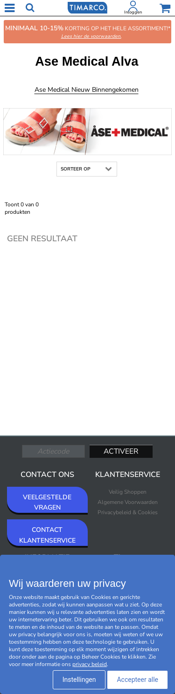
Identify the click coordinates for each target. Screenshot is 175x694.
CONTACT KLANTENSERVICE (47, 534)
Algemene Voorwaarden (128, 502)
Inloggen (133, 12)
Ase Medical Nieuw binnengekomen (87, 89)
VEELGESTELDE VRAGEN (47, 502)
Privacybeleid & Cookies (128, 512)
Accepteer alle (137, 679)
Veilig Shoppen (128, 492)
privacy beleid (89, 664)
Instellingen (79, 679)
